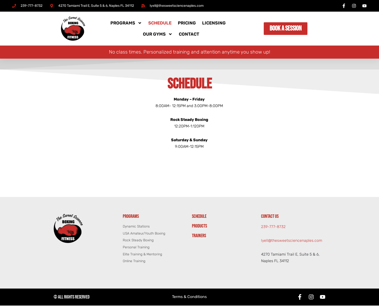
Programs (126, 23)
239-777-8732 (273, 227)
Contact (189, 34)
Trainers (199, 236)
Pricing (187, 23)
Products (199, 226)
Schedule (160, 23)
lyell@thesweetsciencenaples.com (291, 241)
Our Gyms (158, 34)
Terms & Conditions (189, 297)
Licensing (214, 23)
